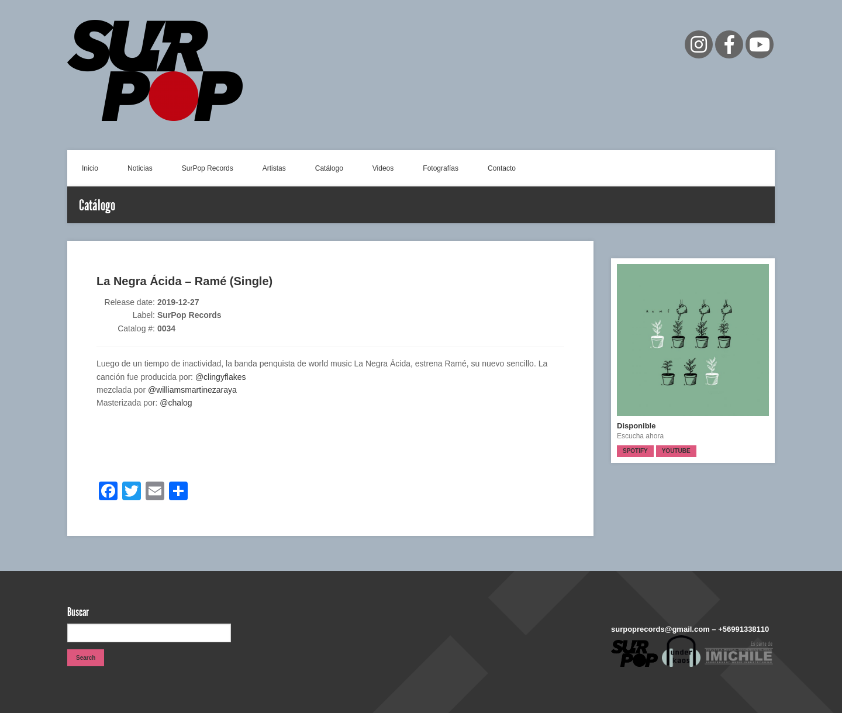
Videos (383, 168)
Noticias (140, 168)
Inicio (90, 168)
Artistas (274, 168)
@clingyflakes (220, 377)
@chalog (176, 402)
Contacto (502, 168)
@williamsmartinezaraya (192, 389)
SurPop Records (207, 168)
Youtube (676, 451)
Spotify (635, 451)
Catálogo (329, 168)
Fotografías (440, 168)
